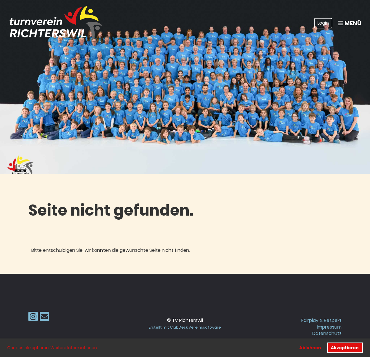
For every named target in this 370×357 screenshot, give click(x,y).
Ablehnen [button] (310, 348)
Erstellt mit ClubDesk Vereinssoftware (185, 327)
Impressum (329, 327)
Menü (349, 23)
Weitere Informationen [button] (73, 348)
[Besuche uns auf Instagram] (33, 317)
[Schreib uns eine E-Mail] (44, 317)
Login (323, 23)
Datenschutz (327, 333)
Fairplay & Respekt (321, 320)
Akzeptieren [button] (345, 348)
